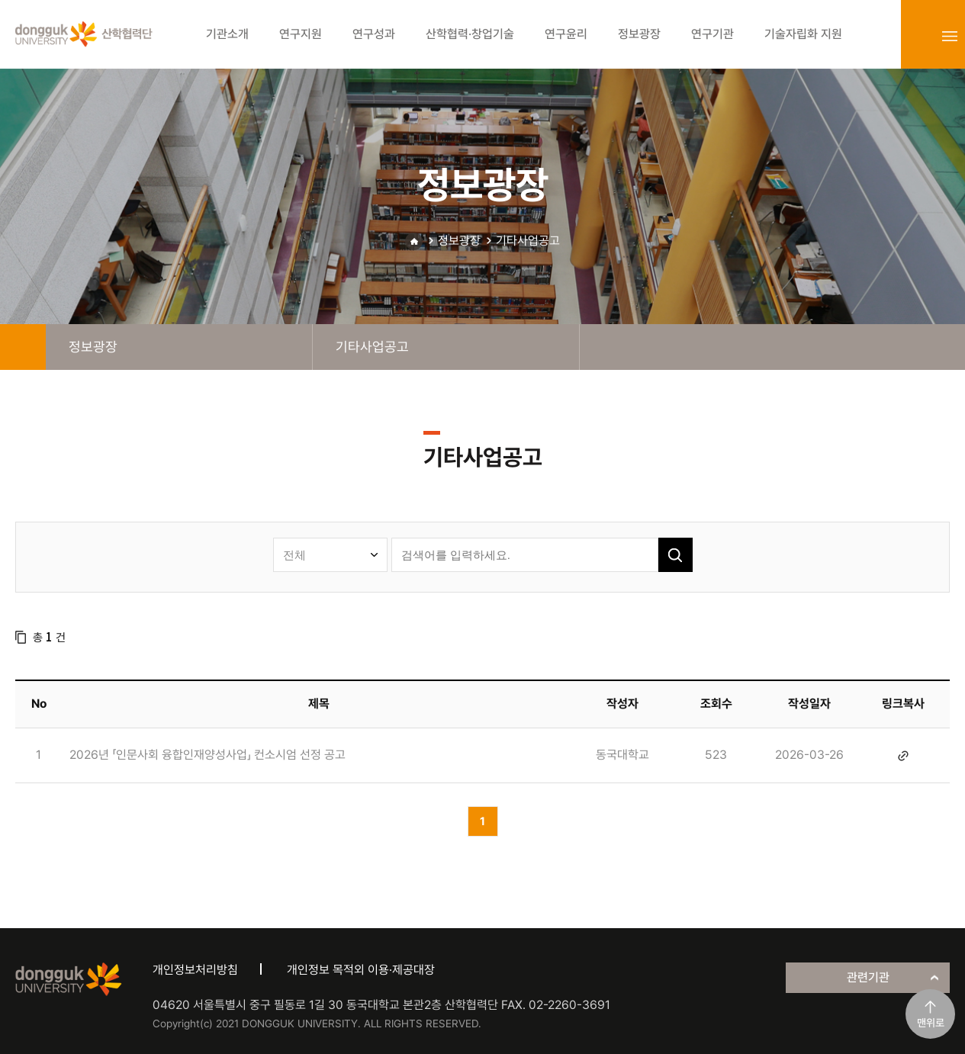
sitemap (949, 36)
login (916, 36)
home (23, 347)
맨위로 (930, 1023)
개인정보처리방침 (195, 969)
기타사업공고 (528, 240)
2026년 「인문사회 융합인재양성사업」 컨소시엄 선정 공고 (207, 754)
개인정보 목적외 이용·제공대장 (361, 969)
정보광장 (459, 240)
